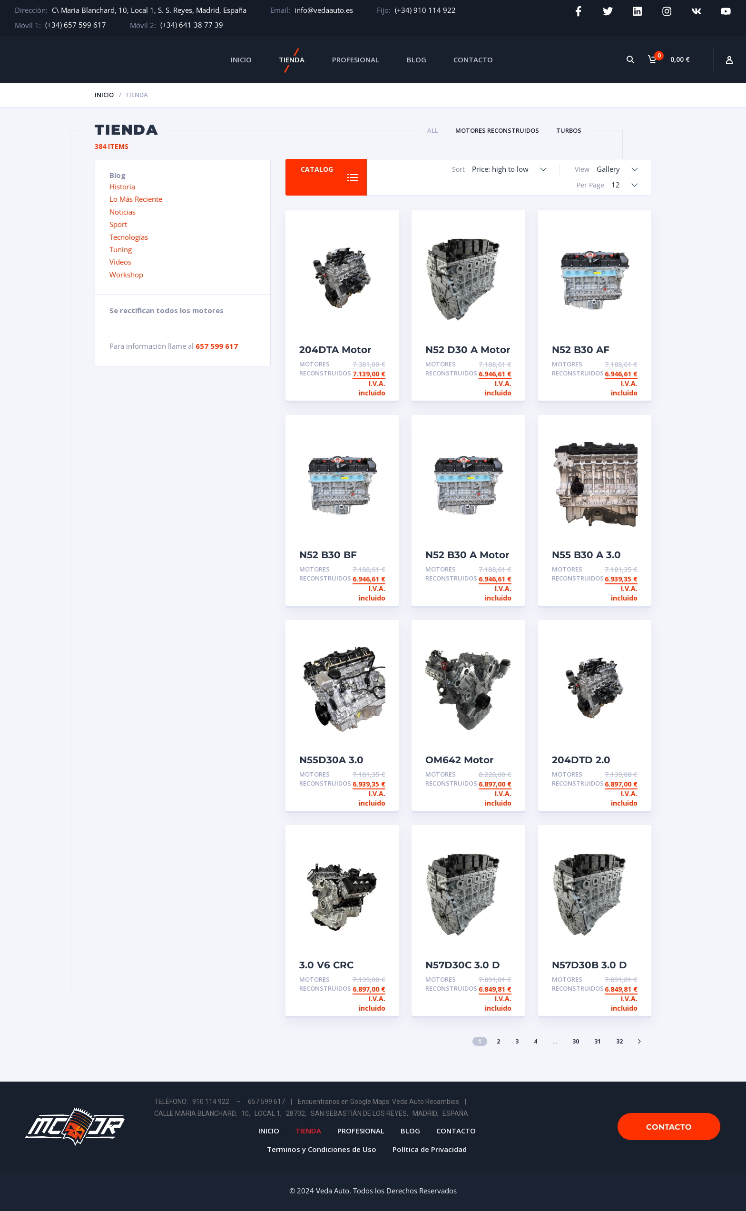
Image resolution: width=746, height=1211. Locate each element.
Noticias (122, 212)
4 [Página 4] (535, 1041)
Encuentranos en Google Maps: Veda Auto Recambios (378, 1101)
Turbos (568, 130)
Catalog (317, 169)
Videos (120, 261)
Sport (118, 224)
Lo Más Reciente (135, 199)
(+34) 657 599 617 (75, 25)
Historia (122, 186)
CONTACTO (473, 59)
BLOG (416, 59)
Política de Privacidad (430, 1149)
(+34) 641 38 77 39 (191, 25)
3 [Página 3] (517, 1041)
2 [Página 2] (498, 1041)
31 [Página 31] (597, 1041)
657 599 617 (217, 346)
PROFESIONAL (355, 59)
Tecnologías (128, 237)
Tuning (120, 249)
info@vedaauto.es (323, 10)
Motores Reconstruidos (497, 130)
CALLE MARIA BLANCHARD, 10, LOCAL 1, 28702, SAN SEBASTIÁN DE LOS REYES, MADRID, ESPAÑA (311, 1113)
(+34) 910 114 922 (425, 10)
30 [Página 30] (575, 1041)
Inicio (104, 94)
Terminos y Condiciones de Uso (321, 1149)
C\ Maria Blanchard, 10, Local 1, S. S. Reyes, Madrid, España (149, 10)
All (432, 130)
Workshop (126, 274)
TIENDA (291, 59)
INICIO (241, 59)
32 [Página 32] (619, 1041)
